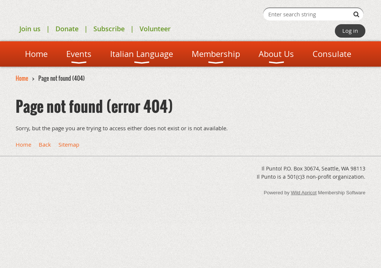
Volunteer (155, 28)
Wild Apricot (304, 192)
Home (22, 78)
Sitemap (68, 144)
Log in (350, 30)
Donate (67, 28)
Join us (30, 28)
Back (45, 144)
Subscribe (109, 28)
